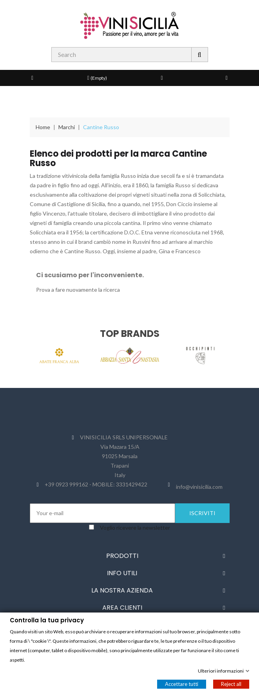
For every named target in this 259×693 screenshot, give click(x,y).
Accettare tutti (181, 683)
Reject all (231, 683)
